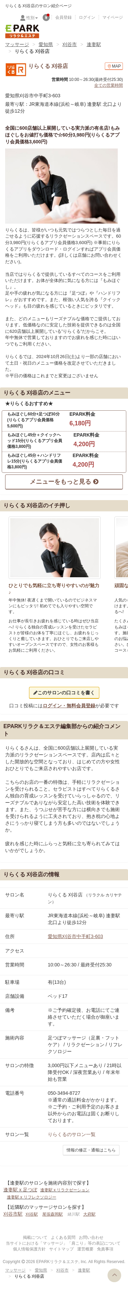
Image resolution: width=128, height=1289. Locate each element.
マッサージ (17, 44)
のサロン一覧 (72, 1134)
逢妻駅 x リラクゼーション (65, 1190)
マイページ (112, 17)
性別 (32, 17)
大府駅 (89, 1214)
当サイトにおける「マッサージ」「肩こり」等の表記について (63, 1243)
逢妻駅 (94, 44)
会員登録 (63, 17)
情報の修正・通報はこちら (91, 1150)
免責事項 (105, 1249)
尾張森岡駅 (52, 1214)
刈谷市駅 (13, 1214)
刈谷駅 (32, 1214)
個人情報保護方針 (29, 1249)
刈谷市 (69, 44)
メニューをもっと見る (64, 481)
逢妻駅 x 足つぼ (20, 1189)
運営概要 (85, 1249)
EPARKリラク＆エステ (22, 31)
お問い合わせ (91, 1237)
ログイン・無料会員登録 (69, 705)
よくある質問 (63, 1237)
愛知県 (46, 44)
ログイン (87, 17)
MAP (114, 66)
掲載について (35, 1237)
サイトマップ (61, 1249)
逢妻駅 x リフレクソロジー (31, 1197)
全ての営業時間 (108, 85)
